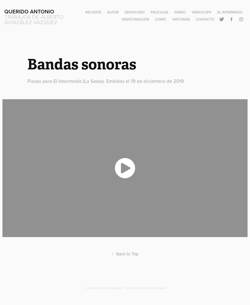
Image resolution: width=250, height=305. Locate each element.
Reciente (93, 12)
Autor (113, 12)
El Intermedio (229, 12)
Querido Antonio (29, 11)
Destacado (135, 12)
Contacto (205, 19)
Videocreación (135, 19)
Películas (159, 12)
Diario (180, 12)
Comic (161, 19)
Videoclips (201, 12)
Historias (181, 19)
